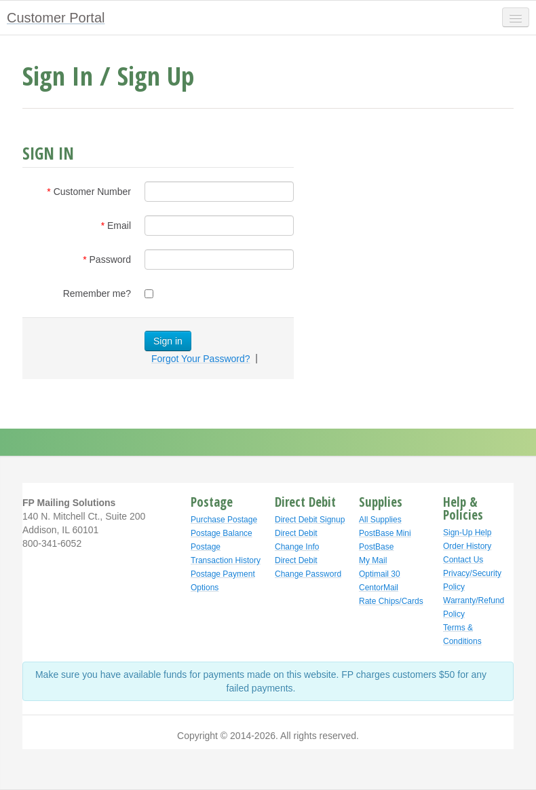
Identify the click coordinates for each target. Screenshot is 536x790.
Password (110, 259)
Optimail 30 (379, 574)
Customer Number (92, 191)
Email (119, 225)
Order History (467, 546)
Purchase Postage (224, 519)
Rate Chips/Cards (391, 601)
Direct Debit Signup (310, 519)
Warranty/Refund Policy (473, 607)
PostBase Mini (385, 533)
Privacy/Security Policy (472, 580)
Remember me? (97, 293)
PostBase (376, 547)
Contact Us (463, 559)
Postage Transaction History (226, 553)
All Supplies (380, 519)
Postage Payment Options (223, 580)
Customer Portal (56, 17)
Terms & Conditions (462, 634)
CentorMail (378, 587)
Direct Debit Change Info (297, 540)
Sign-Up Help (467, 532)
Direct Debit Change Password (308, 567)
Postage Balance (221, 533)
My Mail (373, 560)
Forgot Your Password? (200, 358)
